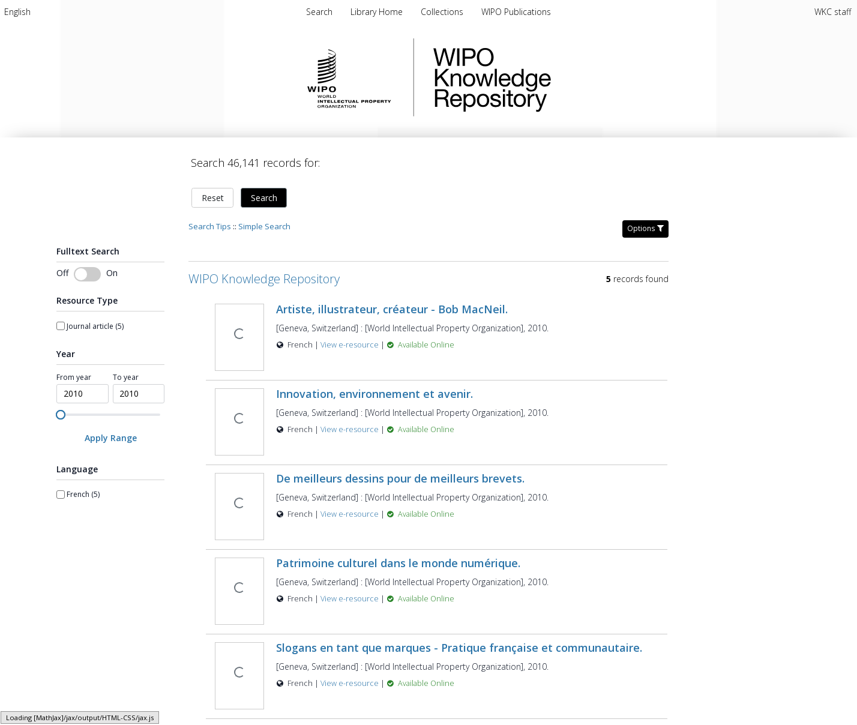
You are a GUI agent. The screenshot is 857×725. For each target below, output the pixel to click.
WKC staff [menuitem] (832, 11)
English (17, 11)
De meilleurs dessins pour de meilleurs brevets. (400, 471)
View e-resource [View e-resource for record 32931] (350, 507)
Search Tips (209, 219)
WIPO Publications (516, 11)
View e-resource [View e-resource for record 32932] (350, 422)
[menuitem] (17, 12)
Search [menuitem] (319, 11)
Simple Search (264, 219)
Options (645, 221)
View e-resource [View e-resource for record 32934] (350, 591)
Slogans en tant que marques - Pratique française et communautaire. (459, 640)
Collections (443, 11)
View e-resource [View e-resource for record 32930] (350, 676)
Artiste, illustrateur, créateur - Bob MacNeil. (392, 302)
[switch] (87, 267)
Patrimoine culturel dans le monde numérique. (398, 556)
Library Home (377, 11)
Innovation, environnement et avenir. (374, 386)
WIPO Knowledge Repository (541, 77)
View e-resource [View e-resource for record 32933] (350, 337)
